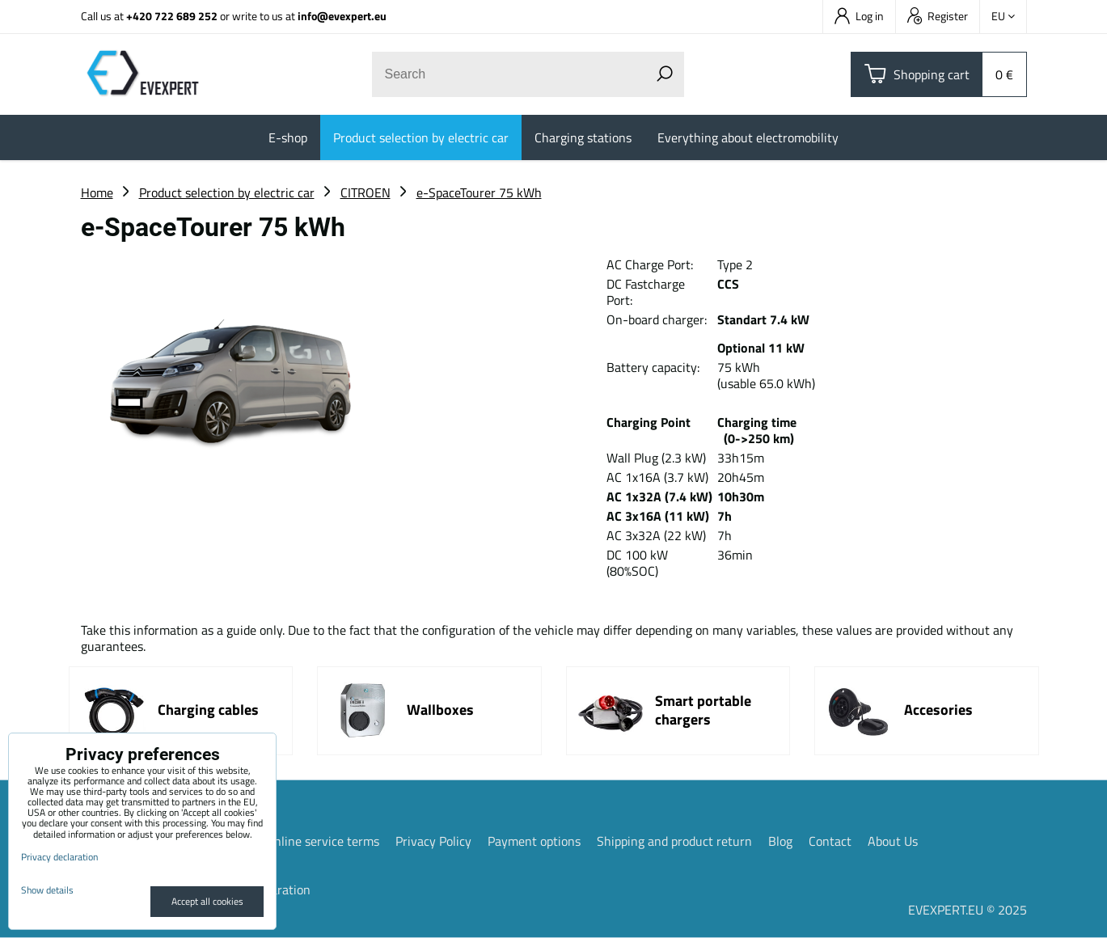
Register (937, 15)
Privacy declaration (59, 856)
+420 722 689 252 (172, 15)
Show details (47, 890)
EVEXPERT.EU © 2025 (967, 909)
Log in (859, 15)
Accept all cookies (207, 901)
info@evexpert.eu (342, 15)
